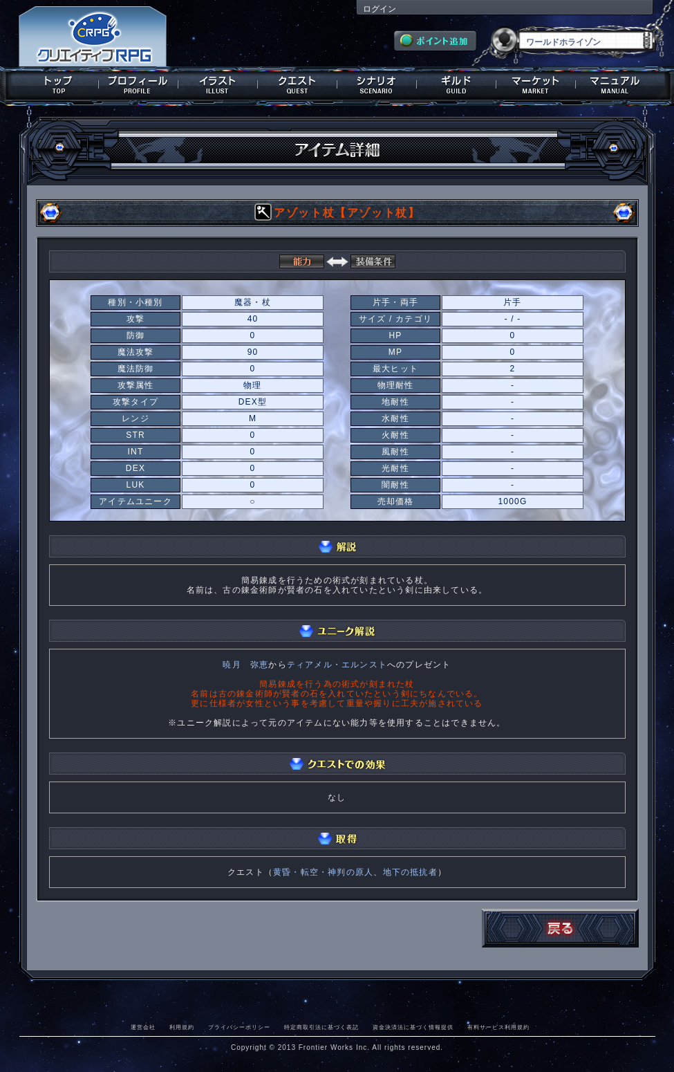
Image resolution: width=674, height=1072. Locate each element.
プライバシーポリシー (239, 1027)
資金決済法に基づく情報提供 (413, 1027)
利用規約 (181, 1027)
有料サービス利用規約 (498, 1027)
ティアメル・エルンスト (337, 664)
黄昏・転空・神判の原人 (323, 872)
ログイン (379, 9)
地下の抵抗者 (410, 872)
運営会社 (143, 1027)
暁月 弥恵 (245, 664)
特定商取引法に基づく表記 (321, 1027)
